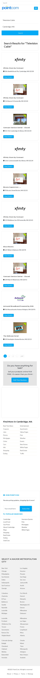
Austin (22, 585)
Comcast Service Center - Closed (16, 127)
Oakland (4, 649)
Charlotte (5, 596)
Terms (23, 674)
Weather (22, 438)
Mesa (21, 632)
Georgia (4, 588)
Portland (4, 621)
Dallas (3, 580)
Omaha (22, 640)
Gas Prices (6, 524)
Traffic (22, 453)
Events (22, 441)
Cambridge (6, 519)
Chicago (4, 571)
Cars (4, 444)
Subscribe (26, 509)
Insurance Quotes (27, 519)
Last (22, 356)
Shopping (6, 450)
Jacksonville (24, 582)
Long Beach (23, 630)
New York (5, 568)
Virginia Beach (6, 635)
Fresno (22, 627)
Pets (21, 435)
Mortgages (6, 438)
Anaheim (22, 657)
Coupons (6, 429)
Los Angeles (23, 568)
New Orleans (24, 655)
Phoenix (22, 574)
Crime (5, 441)
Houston (22, 571)
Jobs (4, 432)
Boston (22, 602)
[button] (36, 8)
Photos (5, 435)
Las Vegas (23, 621)
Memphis (23, 599)
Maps (5, 530)
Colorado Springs (7, 640)
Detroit (22, 596)
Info (4, 447)
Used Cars (6, 540)
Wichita (4, 652)
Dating (5, 453)
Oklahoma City (6, 624)
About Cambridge (9, 527)
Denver (22, 607)
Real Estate (23, 450)
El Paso (4, 599)
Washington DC (25, 605)
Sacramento (5, 630)
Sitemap (30, 674)
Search (20, 33)
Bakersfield (5, 655)
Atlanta (22, 635)
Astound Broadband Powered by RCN (18, 306)
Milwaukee (23, 610)
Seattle (4, 605)
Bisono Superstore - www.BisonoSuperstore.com (14, 187)
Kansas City (5, 632)
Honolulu (4, 657)
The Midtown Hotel (11, 336)
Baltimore (5, 602)
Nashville (4, 607)
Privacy (16, 674)
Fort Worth (23, 593)
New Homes (24, 444)
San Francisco (6, 585)
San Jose (22, 580)
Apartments (24, 429)
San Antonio (5, 577)
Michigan (4, 613)
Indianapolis (5, 582)
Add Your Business (20, 380)
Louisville (4, 610)
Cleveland (5, 646)
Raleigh (4, 643)
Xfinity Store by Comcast (13, 68)
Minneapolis (24, 649)
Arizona (22, 588)
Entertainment (24, 426)
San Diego (23, 577)
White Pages (24, 447)
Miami (22, 643)
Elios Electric (8, 247)
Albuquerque (24, 624)
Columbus (5, 593)
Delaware (23, 613)
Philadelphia (5, 574)
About (9, 674)
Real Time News (8, 426)
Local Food (6, 522)
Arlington (23, 652)
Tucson (4, 627)
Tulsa (21, 646)
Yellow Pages (24, 432)
